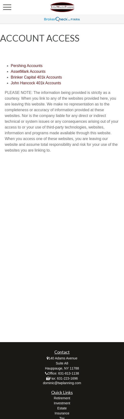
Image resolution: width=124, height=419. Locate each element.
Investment (62, 403)
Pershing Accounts (27, 66)
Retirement (62, 398)
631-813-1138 (68, 373)
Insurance (62, 413)
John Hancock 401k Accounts (36, 83)
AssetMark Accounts (28, 71)
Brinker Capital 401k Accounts (36, 77)
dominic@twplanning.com (62, 383)
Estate (62, 408)
